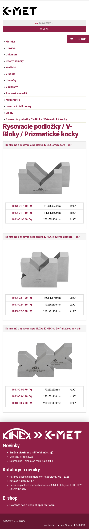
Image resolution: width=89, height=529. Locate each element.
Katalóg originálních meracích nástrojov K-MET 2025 (39, 476)
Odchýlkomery (15, 61)
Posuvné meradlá (16, 93)
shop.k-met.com (45, 505)
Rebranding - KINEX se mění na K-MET (31, 461)
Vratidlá (10, 74)
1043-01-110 (19, 206)
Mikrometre (13, 99)
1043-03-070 (19, 389)
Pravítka (10, 48)
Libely (9, 112)
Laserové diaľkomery (18, 106)
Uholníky (11, 80)
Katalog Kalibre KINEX (22, 480)
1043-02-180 (19, 311)
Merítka (10, 41)
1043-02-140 (19, 304)
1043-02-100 (19, 297)
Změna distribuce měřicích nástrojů (31, 452)
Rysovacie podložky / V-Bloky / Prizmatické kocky (36, 119)
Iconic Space (65, 525)
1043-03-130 (19, 396)
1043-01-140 (19, 212)
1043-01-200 (19, 219)
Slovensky (44, 22)
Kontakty (49, 525)
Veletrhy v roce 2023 (21, 456)
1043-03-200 (19, 403)
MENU (44, 29)
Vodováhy (12, 86)
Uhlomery (12, 54)
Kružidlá (11, 67)
